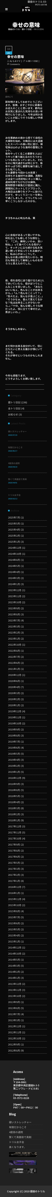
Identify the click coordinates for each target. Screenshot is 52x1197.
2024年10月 (14, 553)
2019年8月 (14, 735)
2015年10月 (14, 905)
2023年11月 (14, 596)
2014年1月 (14, 977)
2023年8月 (14, 614)
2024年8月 (14, 560)
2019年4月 (14, 759)
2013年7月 (14, 1014)
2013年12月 (14, 984)
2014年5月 (14, 959)
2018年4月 (14, 802)
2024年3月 (14, 578)
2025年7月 (14, 517)
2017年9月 (14, 844)
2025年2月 (14, 535)
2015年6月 (14, 923)
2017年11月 (14, 832)
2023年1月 (14, 638)
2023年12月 (14, 590)
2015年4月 (14, 935)
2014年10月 (14, 953)
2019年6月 (14, 747)
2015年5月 (14, 929)
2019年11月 (14, 717)
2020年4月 (14, 687)
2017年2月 (14, 875)
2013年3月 (14, 1020)
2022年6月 (14, 663)
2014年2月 (14, 971)
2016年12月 (14, 887)
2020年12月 (14, 675)
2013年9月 (14, 1002)
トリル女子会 (14, 495)
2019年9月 (14, 729)
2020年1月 (14, 705)
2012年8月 (14, 1050)
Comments (15, 64)
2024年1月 (14, 584)
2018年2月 (14, 814)
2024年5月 (14, 566)
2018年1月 (14, 820)
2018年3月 (14, 808)
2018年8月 (14, 790)
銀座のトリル (14, 29)
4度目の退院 (14, 463)
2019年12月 (14, 711)
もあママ (16, 61)
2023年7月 (14, 620)
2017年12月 (14, 826)
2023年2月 (14, 632)
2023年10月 (14, 602)
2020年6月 (14, 681)
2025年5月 (14, 523)
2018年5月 (14, 796)
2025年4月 (14, 529)
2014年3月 (14, 965)
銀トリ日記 (27, 29)
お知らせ (13, 414)
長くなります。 (17, 1147)
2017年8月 (14, 850)
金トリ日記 (14, 408)
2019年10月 (14, 723)
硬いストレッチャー (17, 431)
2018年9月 (14, 784)
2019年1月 (14, 772)
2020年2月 (14, 699)
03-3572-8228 (21, 1098)
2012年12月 (14, 1026)
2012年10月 (14, 1038)
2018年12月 (14, 778)
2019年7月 (14, 741)
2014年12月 (14, 947)
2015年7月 (14, 917)
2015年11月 (14, 899)
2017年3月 (14, 868)
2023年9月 (14, 608)
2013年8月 (14, 1008)
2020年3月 (14, 693)
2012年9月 (14, 1044)
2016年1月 (14, 893)
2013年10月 (14, 996)
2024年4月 (14, 572)
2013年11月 (14, 990)
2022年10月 (14, 644)
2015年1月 (14, 941)
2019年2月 (14, 765)
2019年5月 (14, 753)
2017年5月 (14, 862)
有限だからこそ (15, 447)
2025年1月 (14, 541)
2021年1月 (14, 669)
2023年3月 (14, 626)
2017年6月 (14, 856)
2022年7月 (14, 656)
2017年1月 (14, 881)
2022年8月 (14, 650)
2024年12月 (14, 547)
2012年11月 (14, 1032)
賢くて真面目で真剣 (17, 479)
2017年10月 (14, 838)
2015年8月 (14, 911)
